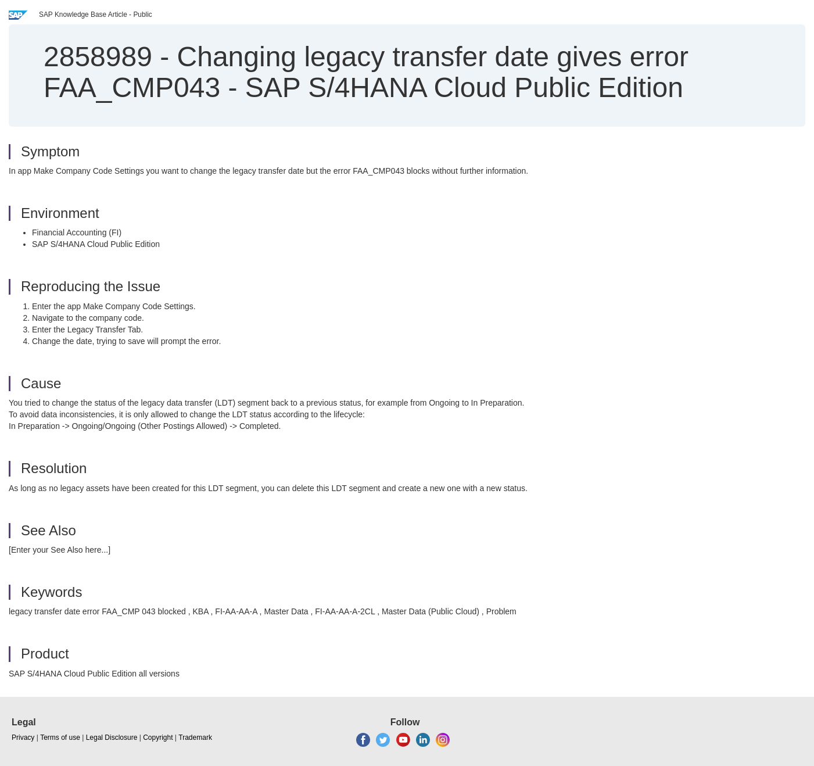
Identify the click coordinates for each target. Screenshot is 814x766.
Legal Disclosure (112, 737)
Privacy (23, 737)
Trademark (195, 737)
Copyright (158, 737)
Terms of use (60, 737)
